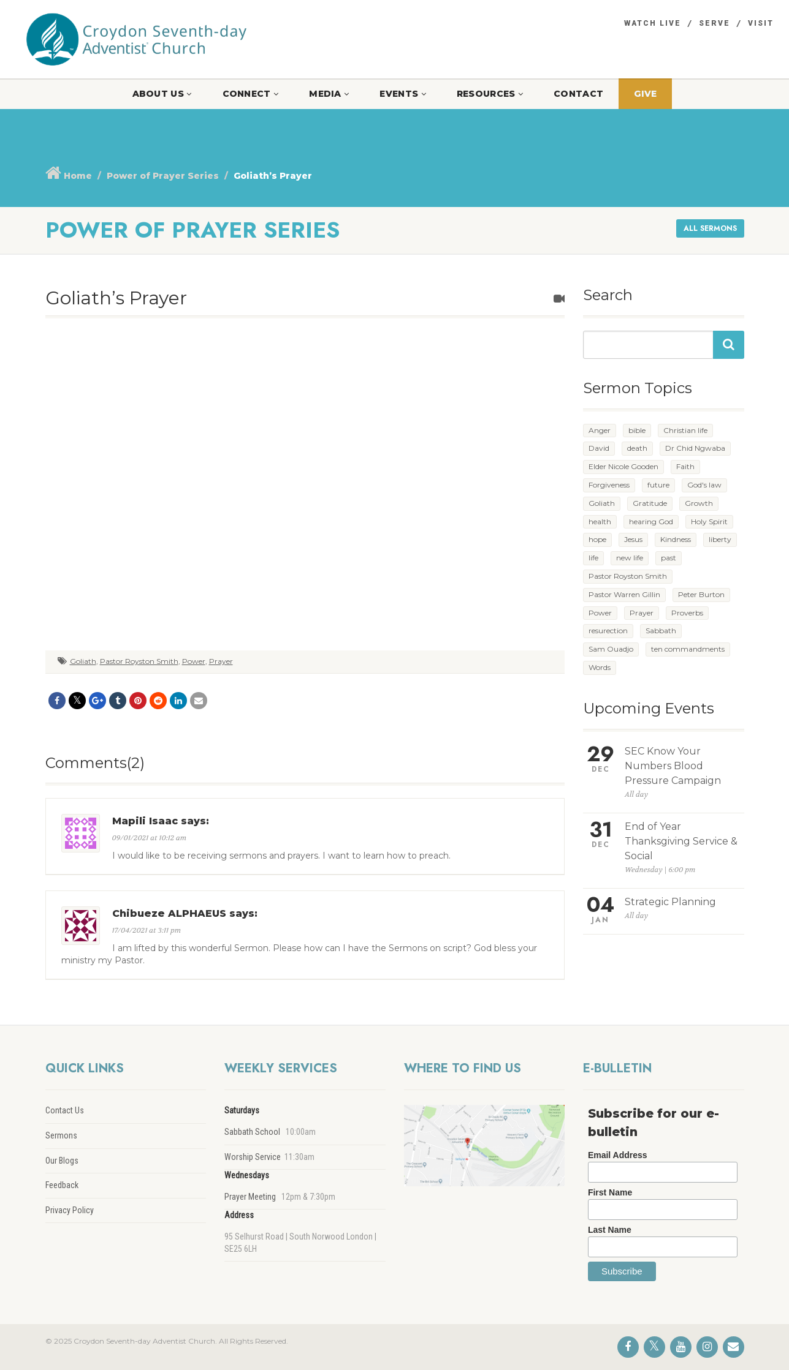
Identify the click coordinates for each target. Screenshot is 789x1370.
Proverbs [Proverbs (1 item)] (687, 612)
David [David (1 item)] (599, 448)
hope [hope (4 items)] (597, 539)
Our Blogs (61, 1160)
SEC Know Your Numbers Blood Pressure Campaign (673, 765)
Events (402, 93)
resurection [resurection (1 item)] (608, 630)
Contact (578, 93)
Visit (761, 23)
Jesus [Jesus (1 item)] (633, 539)
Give (645, 93)
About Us (162, 93)
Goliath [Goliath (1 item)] (602, 503)
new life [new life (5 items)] (629, 557)
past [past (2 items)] (668, 557)
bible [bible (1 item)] (637, 430)
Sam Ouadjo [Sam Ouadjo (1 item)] (611, 648)
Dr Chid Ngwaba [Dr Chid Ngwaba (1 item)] (695, 448)
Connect (251, 93)
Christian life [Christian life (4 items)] (685, 430)
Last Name (609, 1230)
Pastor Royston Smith (139, 661)
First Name (610, 1192)
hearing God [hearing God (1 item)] (651, 521)
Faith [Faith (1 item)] (685, 466)
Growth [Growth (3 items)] (699, 503)
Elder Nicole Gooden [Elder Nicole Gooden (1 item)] (623, 466)
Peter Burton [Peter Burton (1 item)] (701, 594)
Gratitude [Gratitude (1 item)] (650, 503)
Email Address (617, 1155)
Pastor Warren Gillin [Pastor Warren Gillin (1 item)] (624, 594)
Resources (490, 93)
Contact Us (64, 1110)
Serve (714, 23)
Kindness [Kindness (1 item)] (675, 539)
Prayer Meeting (250, 1197)
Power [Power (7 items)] (600, 612)
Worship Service (252, 1157)
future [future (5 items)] (658, 484)
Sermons (61, 1135)
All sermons (710, 228)
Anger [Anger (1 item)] (600, 430)
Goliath (83, 661)
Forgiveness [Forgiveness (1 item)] (609, 484)
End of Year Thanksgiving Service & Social (681, 841)
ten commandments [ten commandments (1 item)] (688, 648)
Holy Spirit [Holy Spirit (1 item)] (709, 521)
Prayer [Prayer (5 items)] (642, 612)
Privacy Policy (69, 1210)
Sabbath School (252, 1132)
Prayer (221, 661)
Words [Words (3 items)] (600, 667)
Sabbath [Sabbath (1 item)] (661, 630)
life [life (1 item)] (593, 557)
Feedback (61, 1185)
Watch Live (652, 23)
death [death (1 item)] (637, 448)
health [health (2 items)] (600, 521)
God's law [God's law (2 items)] (704, 484)
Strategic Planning (670, 902)
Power (193, 661)
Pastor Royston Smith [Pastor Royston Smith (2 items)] (628, 576)
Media (329, 93)
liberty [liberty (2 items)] (720, 539)
